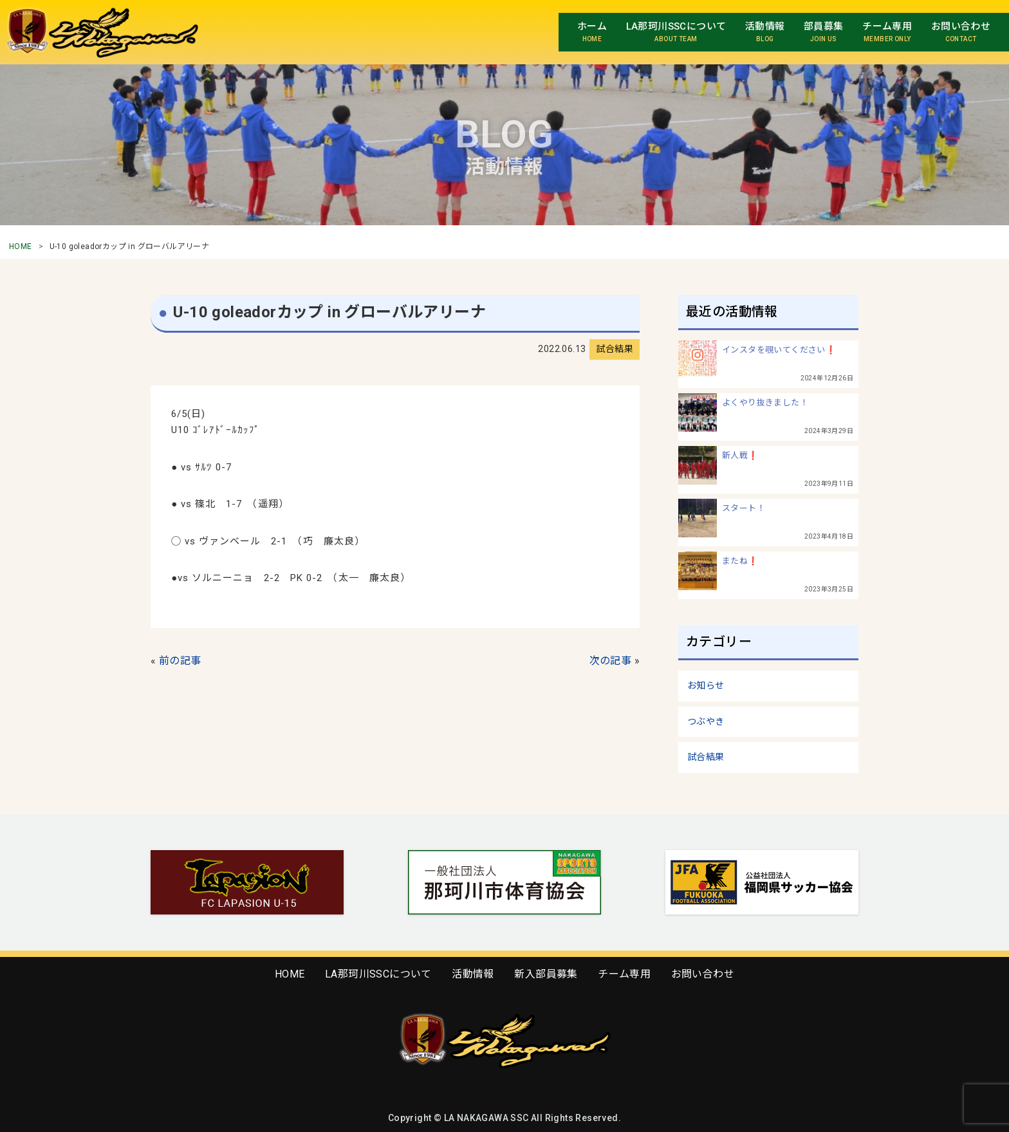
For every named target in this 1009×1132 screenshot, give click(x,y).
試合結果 (706, 757)
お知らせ (706, 685)
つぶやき (706, 721)
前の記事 (180, 660)
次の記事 (610, 660)
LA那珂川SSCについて (378, 974)
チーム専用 (624, 974)
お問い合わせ (702, 974)
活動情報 (473, 974)
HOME (20, 246)
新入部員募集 (545, 974)
